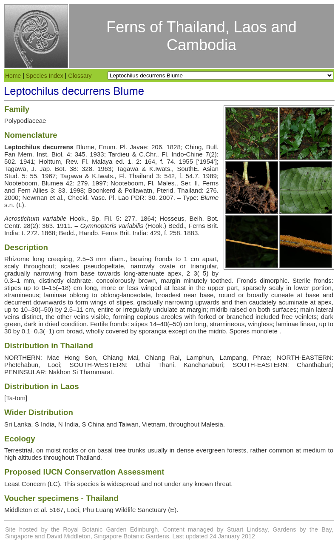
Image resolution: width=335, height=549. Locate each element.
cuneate (282, 295)
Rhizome (16, 258)
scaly (11, 266)
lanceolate (136, 295)
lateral (324, 309)
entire (106, 309)
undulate (165, 309)
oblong (79, 295)
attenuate (151, 273)
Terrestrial (18, 450)
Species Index (44, 75)
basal (105, 450)
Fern (24, 190)
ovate (167, 266)
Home (13, 75)
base (88, 273)
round (227, 295)
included (267, 316)
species (88, 483)
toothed (221, 280)
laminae (55, 295)
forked (207, 316)
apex (175, 273)
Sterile (301, 280)
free (287, 316)
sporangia (153, 331)
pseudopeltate (104, 266)
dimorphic (273, 280)
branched (240, 316)
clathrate (79, 280)
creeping (60, 258)
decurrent (17, 302)
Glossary (79, 75)
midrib (218, 309)
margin (170, 280)
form (81, 302)
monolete (264, 331)
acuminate (293, 302)
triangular (203, 266)
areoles (171, 316)
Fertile (99, 323)
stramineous (21, 295)
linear (307, 323)
